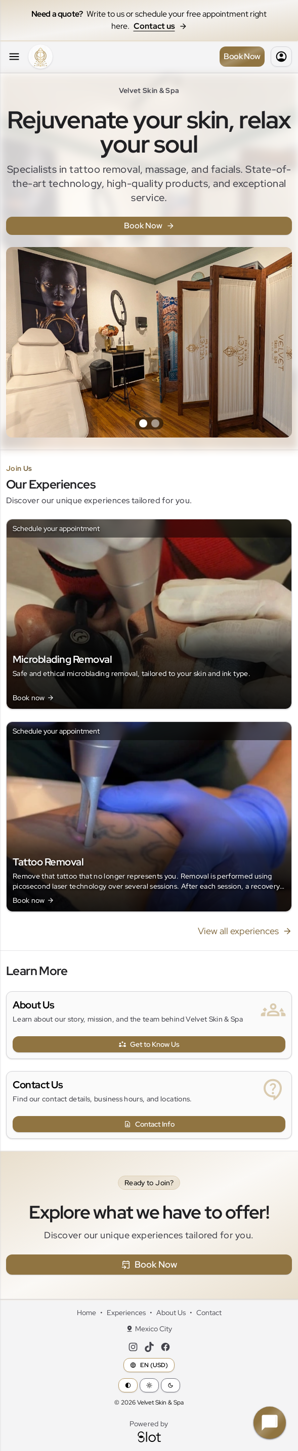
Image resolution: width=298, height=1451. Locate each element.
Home (86, 1312)
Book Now (242, 56)
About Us (33, 1004)
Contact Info (149, 1124)
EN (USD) (149, 1365)
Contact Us (38, 1084)
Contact (209, 1312)
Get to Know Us (149, 1044)
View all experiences (245, 931)
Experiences (126, 1312)
